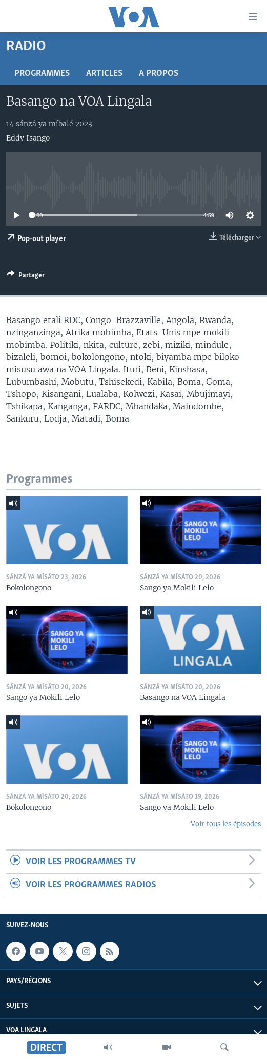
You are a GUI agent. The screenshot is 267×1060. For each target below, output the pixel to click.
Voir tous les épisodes (226, 823)
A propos (158, 73)
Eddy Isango (28, 138)
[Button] (26, 277)
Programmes (42, 73)
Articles (104, 73)
